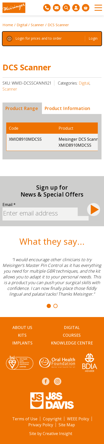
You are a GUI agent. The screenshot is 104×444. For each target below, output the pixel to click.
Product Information (67, 108)
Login (93, 38)
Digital (22, 24)
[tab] (21, 108)
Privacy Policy (40, 425)
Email (9, 204)
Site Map (67, 425)
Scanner (37, 24)
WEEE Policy (78, 419)
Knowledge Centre (72, 343)
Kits (22, 335)
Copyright (52, 419)
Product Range (21, 108)
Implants (22, 343)
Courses (72, 335)
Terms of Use (24, 419)
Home (7, 24)
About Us (22, 327)
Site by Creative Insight (50, 433)
